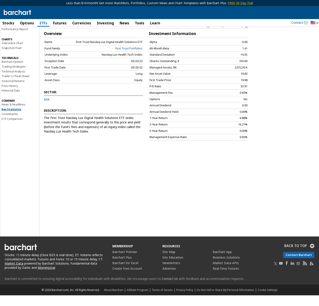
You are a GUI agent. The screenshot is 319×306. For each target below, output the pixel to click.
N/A (46, 110)
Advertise (169, 279)
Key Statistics (11, 120)
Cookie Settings (267, 300)
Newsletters (171, 273)
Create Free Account (127, 279)
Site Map (168, 262)
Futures (59, 23)
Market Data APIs (226, 273)
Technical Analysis (13, 82)
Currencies (81, 23)
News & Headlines (13, 115)
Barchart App (222, 262)
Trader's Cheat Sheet (15, 87)
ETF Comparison (12, 129)
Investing (105, 23)
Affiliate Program (137, 300)
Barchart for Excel (125, 273)
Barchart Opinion (12, 72)
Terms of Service (162, 300)
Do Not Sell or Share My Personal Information (225, 300)
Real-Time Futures (226, 279)
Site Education (172, 268)
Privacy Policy (184, 300)
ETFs (43, 23)
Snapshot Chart (11, 58)
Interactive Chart (12, 53)
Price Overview (11, 35)
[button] (314, 23)
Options (27, 23)
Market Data (14, 274)
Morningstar (46, 278)
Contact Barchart (299, 265)
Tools (139, 23)
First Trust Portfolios (128, 59)
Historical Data (11, 101)
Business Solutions (226, 268)
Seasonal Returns (13, 92)
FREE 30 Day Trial (240, 3)
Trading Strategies (13, 77)
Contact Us (170, 289)
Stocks (8, 23)
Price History (10, 96)
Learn (155, 23)
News (124, 23)
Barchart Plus (122, 268)
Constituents (10, 125)
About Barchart (113, 300)
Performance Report (15, 40)
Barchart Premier (124, 262)
